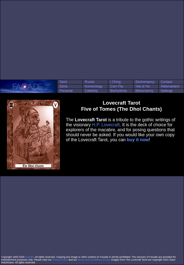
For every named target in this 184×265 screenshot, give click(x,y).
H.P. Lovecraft (106, 124)
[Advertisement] (92, 40)
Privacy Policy (60, 259)
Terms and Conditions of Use (94, 259)
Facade (29, 257)
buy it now (138, 139)
